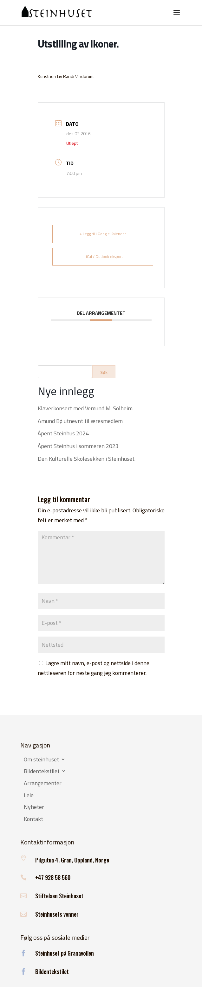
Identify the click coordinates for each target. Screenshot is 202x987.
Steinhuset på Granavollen (64, 953)
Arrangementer (43, 783)
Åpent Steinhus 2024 (63, 433)
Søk (104, 372)
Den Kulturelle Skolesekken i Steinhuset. (86, 458)
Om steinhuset (41, 760)
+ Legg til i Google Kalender (103, 234)
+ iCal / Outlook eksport (103, 256)
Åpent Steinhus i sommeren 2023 (78, 446)
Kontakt (33, 819)
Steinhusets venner (57, 914)
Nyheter (34, 807)
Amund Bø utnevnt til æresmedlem (80, 421)
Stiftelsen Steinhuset (59, 896)
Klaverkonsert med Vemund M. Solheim (85, 408)
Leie (29, 795)
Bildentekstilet (42, 771)
